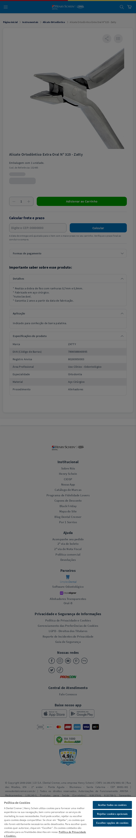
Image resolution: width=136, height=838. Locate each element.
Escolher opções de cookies (112, 823)
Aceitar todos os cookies (112, 805)
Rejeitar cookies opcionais (112, 814)
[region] (68, 817)
